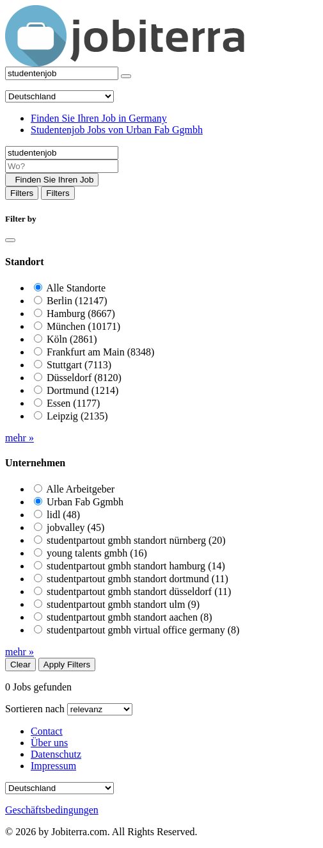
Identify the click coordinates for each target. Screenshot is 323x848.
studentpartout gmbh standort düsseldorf (139, 591)
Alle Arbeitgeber (80, 489)
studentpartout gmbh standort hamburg (136, 565)
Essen (73, 403)
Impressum (53, 765)
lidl (63, 514)
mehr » (19, 437)
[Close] (10, 240)
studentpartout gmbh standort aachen (129, 617)
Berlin (77, 300)
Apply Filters (66, 664)
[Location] (61, 166)
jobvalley (75, 527)
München (83, 326)
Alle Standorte (76, 287)
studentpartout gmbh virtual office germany (143, 629)
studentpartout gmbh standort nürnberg (136, 540)
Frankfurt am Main (100, 352)
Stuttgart (79, 364)
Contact (47, 731)
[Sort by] (99, 709)
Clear (20, 664)
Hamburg (81, 313)
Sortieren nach (35, 708)
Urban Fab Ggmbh (85, 501)
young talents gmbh (97, 553)
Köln (72, 339)
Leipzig (77, 416)
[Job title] (61, 152)
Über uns (49, 742)
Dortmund (82, 390)
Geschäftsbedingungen (51, 809)
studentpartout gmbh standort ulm (123, 604)
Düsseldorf (84, 377)
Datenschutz (56, 754)
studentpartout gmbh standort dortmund (137, 578)
